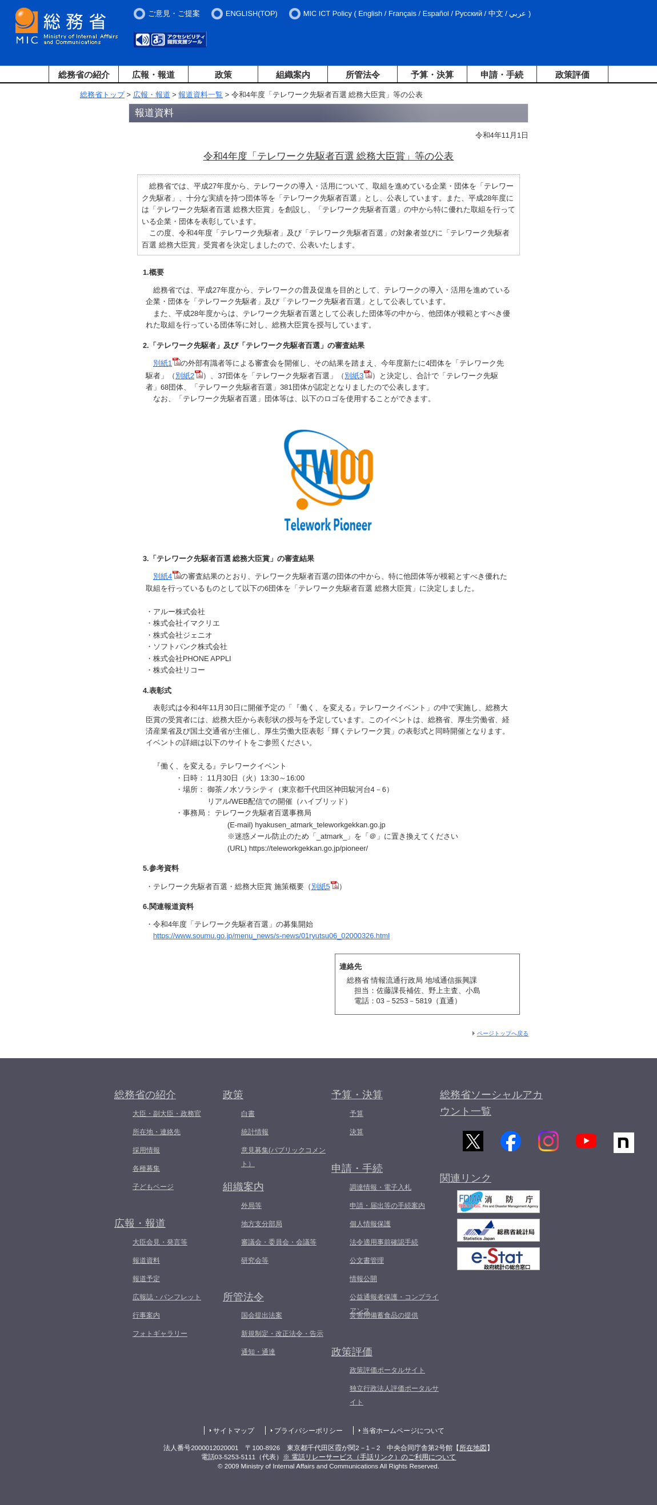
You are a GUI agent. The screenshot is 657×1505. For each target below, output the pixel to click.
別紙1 (162, 363)
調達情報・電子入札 (380, 1187)
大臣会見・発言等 (160, 1242)
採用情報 (146, 1150)
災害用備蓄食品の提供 (384, 1315)
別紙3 (353, 375)
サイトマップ (233, 1430)
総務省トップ (102, 94)
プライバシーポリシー (308, 1430)
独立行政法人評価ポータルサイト (394, 1395)
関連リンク (465, 1184)
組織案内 (293, 74)
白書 (248, 1114)
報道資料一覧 (200, 94)
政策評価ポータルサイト (387, 1370)
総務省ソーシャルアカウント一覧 (491, 1103)
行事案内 (146, 1315)
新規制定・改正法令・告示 (282, 1334)
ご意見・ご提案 (174, 13)
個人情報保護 (370, 1224)
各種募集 (146, 1168)
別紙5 (325, 886)
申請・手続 (501, 74)
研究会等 (255, 1260)
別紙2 (184, 375)
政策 (223, 74)
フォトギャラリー (160, 1334)
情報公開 (363, 1279)
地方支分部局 (261, 1224)
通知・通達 (258, 1352)
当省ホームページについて (403, 1430)
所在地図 (473, 1447)
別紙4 (162, 576)
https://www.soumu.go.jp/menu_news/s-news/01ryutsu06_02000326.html (271, 935)
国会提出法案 (261, 1315)
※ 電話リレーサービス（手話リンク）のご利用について (369, 1457)
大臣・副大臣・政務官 (167, 1114)
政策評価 (572, 74)
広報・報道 (153, 74)
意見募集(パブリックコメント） (283, 1157)
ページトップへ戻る (502, 1033)
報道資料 (146, 1260)
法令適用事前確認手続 (384, 1242)
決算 (356, 1132)
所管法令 (363, 74)
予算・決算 (432, 74)
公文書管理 (367, 1260)
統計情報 (255, 1132)
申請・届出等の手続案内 (387, 1206)
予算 (356, 1114)
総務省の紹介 (84, 74)
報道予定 (146, 1279)
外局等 (251, 1206)
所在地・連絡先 (157, 1132)
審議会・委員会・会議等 (279, 1242)
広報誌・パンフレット (167, 1297)
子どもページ (153, 1187)
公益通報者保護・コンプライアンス (394, 1304)
